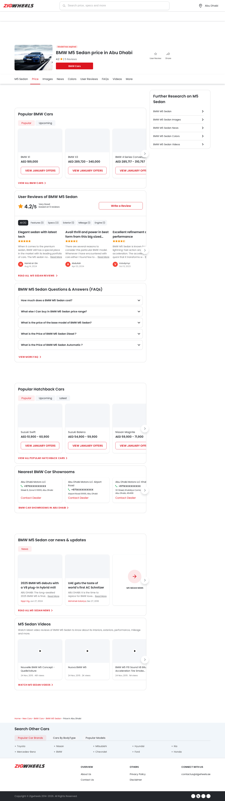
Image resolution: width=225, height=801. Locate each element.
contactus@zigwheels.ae (195, 774)
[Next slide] (145, 154)
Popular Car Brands (30, 738)
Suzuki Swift (28, 432)
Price (35, 79)
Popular (26, 123)
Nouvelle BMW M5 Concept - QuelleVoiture (38, 669)
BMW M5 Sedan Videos (166, 144)
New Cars (27, 718)
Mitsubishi (101, 746)
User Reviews (89, 79)
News (60, 79)
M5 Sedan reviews (42, 275)
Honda (178, 751)
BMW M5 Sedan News (165, 128)
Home (17, 718)
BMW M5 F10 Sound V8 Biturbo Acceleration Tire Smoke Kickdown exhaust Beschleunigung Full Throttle (132, 669)
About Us (86, 774)
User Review (155, 56)
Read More (53, 596)
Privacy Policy (138, 774)
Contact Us (87, 779)
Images (48, 79)
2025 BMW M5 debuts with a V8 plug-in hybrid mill (40, 585)
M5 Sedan (21, 79)
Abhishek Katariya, (77, 601)
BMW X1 (25, 157)
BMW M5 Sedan (162, 111)
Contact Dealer (31, 498)
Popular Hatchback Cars (47, 458)
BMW (59, 751)
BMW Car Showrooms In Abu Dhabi (42, 507)
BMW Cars (74, 66)
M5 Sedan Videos (39, 684)
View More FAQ (29, 357)
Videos (117, 79)
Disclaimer (136, 779)
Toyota (21, 746)
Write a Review (121, 206)
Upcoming (45, 123)
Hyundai (139, 746)
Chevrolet (101, 751)
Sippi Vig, (25, 601)
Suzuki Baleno (77, 432)
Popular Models (95, 738)
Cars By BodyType (64, 738)
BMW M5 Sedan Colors (166, 136)
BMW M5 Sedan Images (167, 119)
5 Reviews (71, 59)
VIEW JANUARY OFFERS (40, 171)
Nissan (60, 746)
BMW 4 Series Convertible (131, 157)
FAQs (105, 79)
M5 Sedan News (40, 610)
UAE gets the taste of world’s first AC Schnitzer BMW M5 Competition (86, 585)
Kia (175, 746)
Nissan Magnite (125, 432)
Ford (137, 751)
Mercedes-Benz (26, 751)
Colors (72, 79)
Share (168, 56)
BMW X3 (73, 157)
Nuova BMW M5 (77, 667)
